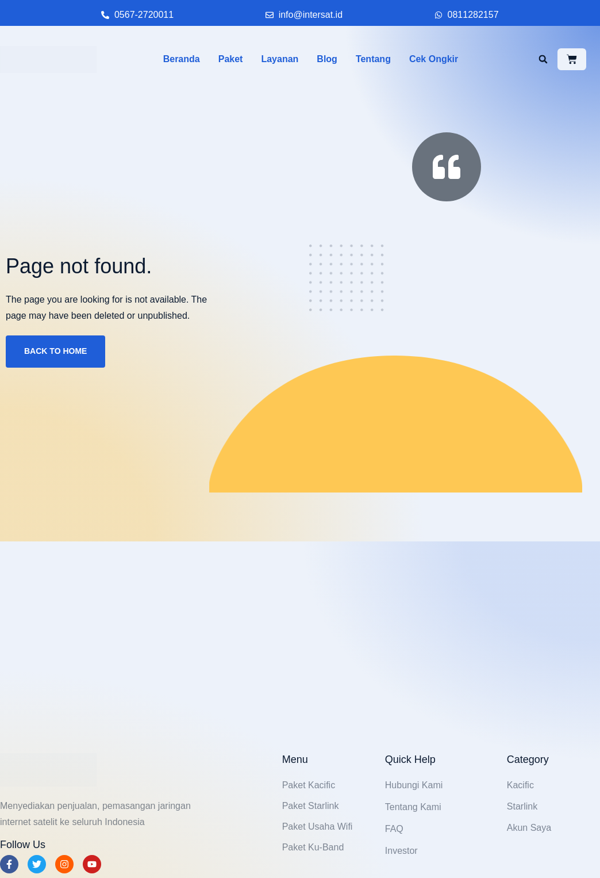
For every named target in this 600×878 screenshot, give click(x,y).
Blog (327, 59)
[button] (543, 59)
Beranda (181, 59)
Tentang (373, 59)
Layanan (279, 59)
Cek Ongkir (433, 59)
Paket (230, 59)
